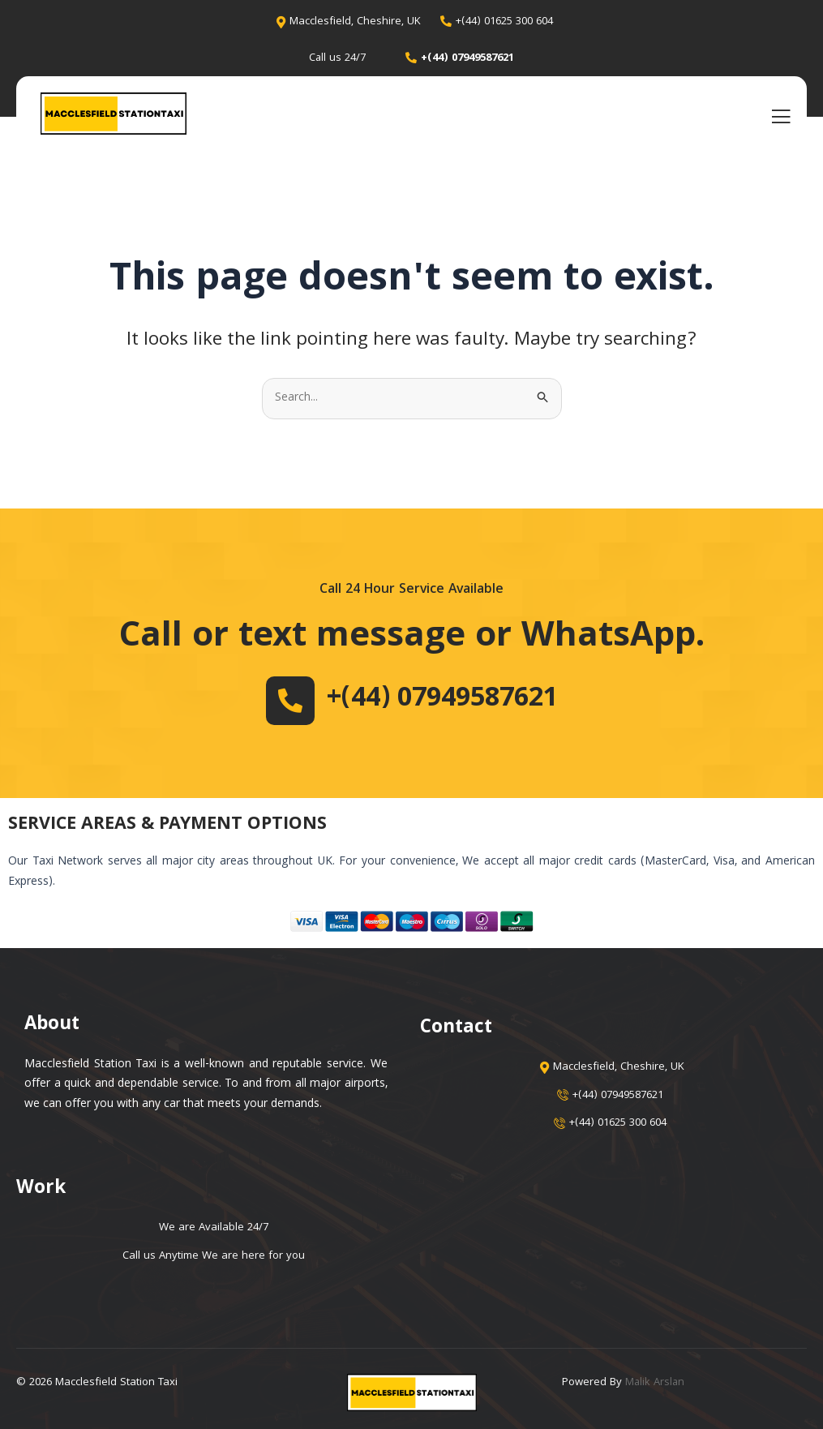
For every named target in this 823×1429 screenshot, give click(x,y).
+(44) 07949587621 (442, 700)
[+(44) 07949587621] (284, 700)
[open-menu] (781, 116)
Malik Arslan (655, 1383)
